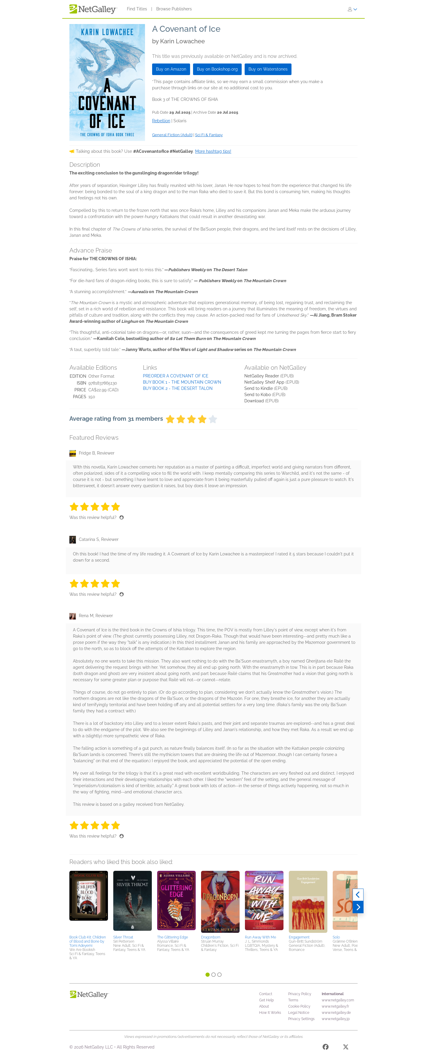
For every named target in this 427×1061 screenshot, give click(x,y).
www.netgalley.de (336, 1013)
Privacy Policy (299, 994)
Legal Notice (298, 1013)
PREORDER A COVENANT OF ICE (175, 376)
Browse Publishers (174, 9)
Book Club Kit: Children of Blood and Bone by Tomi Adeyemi (87, 941)
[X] (346, 1048)
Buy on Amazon (171, 69)
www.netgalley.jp (336, 1019)
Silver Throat (123, 937)
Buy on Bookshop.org (217, 69)
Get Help (266, 1000)
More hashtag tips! (213, 151)
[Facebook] (326, 1048)
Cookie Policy (299, 1006)
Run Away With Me (260, 937)
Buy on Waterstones (268, 69)
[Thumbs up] (122, 517)
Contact (265, 994)
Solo (336, 937)
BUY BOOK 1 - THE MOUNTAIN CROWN (182, 382)
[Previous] (358, 895)
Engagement (299, 937)
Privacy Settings (301, 1019)
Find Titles (137, 9)
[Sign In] (352, 9)
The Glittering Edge (172, 937)
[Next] (358, 907)
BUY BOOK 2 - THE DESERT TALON (178, 388)
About (264, 1006)
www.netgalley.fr (335, 1006)
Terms (293, 1000)
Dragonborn (210, 937)
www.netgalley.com (338, 1000)
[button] (88, 902)
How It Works (270, 1013)
